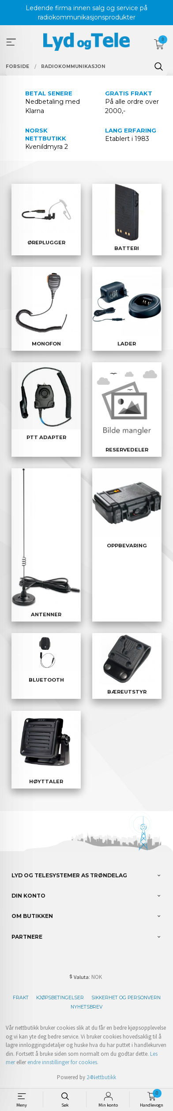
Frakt (21, 998)
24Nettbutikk (101, 1077)
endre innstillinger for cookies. (62, 1062)
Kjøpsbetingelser (60, 998)
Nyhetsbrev (86, 1007)
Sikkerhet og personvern (126, 998)
